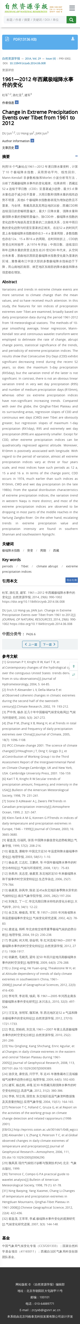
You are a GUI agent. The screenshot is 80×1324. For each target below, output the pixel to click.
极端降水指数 (11, 550)
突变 (30, 550)
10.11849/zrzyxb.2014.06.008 (28, 63)
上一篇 (31, 644)
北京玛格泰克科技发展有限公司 (40, 1316)
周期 (43, 550)
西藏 (56, 550)
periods (7, 566)
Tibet (24, 566)
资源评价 (8, 70)
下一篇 (49, 644)
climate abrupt (47, 566)
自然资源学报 (11, 58)
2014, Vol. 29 (33, 58)
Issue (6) (51, 58)
